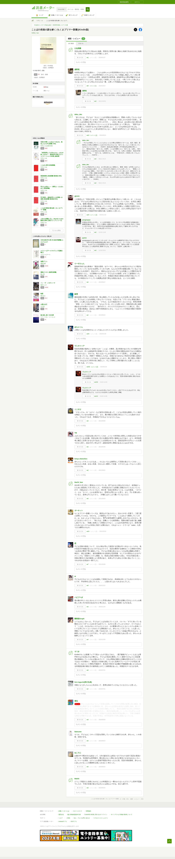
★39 (87, 531)
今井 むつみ (44, 158)
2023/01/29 (102, 334)
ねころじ (77, 753)
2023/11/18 (102, 215)
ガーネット (78, 510)
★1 (87, 57)
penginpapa (86, 220)
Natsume (77, 732)
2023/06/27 (102, 282)
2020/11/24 (102, 606)
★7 (87, 564)
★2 (95, 232)
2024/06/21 (102, 135)
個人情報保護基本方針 (74, 814)
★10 (87, 135)
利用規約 (88, 811)
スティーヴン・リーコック (48, 317)
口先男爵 (77, 48)
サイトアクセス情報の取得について (121, 814)
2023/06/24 (102, 315)
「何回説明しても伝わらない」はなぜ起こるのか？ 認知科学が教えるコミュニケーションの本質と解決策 (52, 154)
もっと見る (56, 230)
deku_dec (78, 114)
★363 (88, 367)
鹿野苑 (76, 69)
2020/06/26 (102, 719)
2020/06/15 (102, 787)
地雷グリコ (44, 261)
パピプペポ (78, 597)
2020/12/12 (102, 585)
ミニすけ (77, 409)
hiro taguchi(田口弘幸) (83, 682)
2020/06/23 (102, 740)
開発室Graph (79, 619)
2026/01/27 (102, 57)
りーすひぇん (79, 263)
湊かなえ (43, 295)
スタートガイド (77, 811)
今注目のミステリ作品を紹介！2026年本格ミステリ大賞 (51, 25)
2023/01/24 (103, 366)
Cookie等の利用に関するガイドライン (95, 814)
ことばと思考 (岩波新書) (48, 165)
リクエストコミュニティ (100, 818)
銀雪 (76, 294)
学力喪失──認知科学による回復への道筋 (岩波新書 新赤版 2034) (51, 198)
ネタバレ (81, 43)
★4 (95, 159)
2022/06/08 (102, 421)
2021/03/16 (102, 531)
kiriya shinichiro (80, 459)
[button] (88, 9)
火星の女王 (44, 304)
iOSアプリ (74, 821)
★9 (87, 86)
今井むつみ (39, 20)
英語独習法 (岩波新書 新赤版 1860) (51, 176)
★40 (87, 215)
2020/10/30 (102, 639)
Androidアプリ (62, 821)
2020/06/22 (102, 766)
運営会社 (61, 814)
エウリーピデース (45, 254)
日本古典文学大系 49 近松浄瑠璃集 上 (52, 240)
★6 (87, 670)
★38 (87, 334)
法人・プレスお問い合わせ (82, 818)
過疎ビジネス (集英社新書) (48, 272)
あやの (76, 196)
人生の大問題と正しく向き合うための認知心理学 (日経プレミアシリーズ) (52, 219)
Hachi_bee (78, 482)
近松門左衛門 (44, 242)
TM (75, 433)
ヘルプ (60, 818)
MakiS (76, 779)
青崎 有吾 (43, 263)
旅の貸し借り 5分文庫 (47, 315)
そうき (76, 651)
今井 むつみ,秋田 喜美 (47, 145)
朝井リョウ (44, 285)
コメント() (93, 57)
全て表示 (71, 43)
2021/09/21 (102, 470)
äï (75, 576)
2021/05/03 (102, 498)
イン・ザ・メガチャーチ (48, 283)
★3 (95, 101)
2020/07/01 (102, 670)
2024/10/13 (102, 85)
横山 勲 (43, 274)
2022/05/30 (102, 446)
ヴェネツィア (79, 346)
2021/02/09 (102, 564)
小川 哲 (43, 306)
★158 (96, 382)
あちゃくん (78, 327)
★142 (96, 396)
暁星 (42, 293)
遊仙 (76, 701)
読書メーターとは (63, 811)
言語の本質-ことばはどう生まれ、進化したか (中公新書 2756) (51, 142)
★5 (87, 498)
